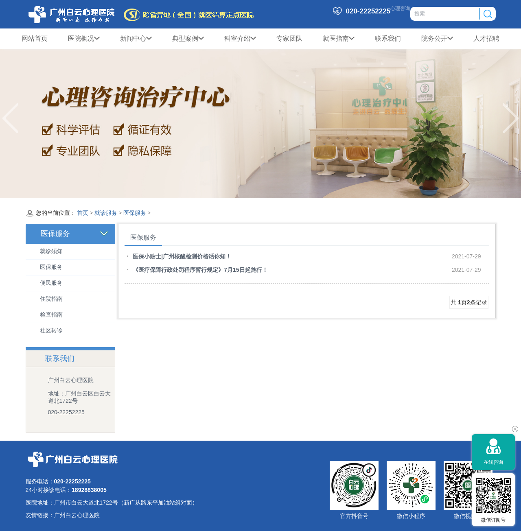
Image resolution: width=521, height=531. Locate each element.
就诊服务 (105, 213)
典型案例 (188, 38)
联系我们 (388, 38)
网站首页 (35, 38)
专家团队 (289, 38)
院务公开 (437, 38)
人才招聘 (486, 38)
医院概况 (84, 38)
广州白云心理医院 (77, 515)
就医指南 (339, 38)
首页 (82, 213)
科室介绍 (240, 38)
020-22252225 (66, 412)
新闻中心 (136, 38)
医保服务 (134, 213)
